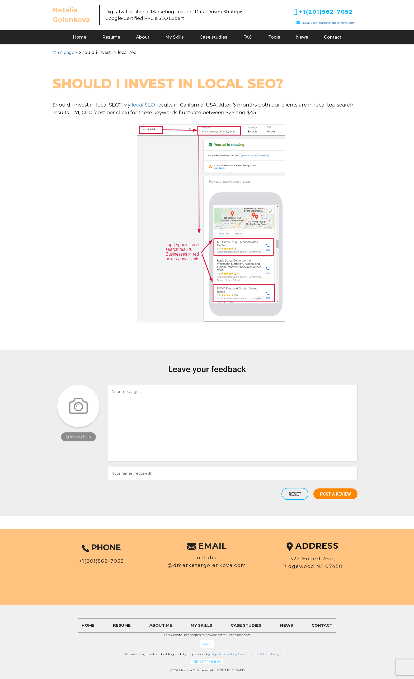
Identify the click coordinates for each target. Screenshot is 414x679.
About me (160, 625)
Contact (332, 37)
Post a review (335, 494)
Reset (295, 494)
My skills (201, 625)
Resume (111, 37)
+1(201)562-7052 (326, 11)
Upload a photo (78, 437)
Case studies (213, 37)
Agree (207, 644)
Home (79, 37)
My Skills (174, 37)
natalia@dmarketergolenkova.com (328, 23)
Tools (274, 37)
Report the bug (207, 661)
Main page (63, 52)
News (302, 37)
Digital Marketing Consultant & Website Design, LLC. (250, 654)
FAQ (247, 37)
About (142, 37)
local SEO (143, 105)
